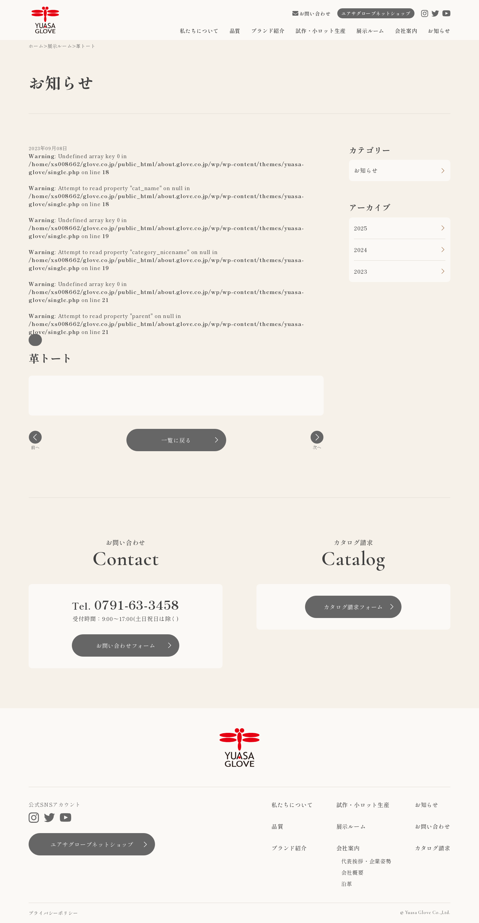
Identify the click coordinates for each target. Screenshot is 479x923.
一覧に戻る (176, 440)
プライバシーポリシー (53, 913)
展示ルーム (370, 31)
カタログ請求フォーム (353, 607)
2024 (360, 249)
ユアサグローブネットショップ (92, 844)
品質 (235, 31)
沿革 (347, 884)
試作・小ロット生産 (320, 31)
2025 (360, 228)
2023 (360, 271)
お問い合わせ (432, 826)
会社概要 (352, 872)
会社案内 (406, 31)
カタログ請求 (432, 848)
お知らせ (439, 31)
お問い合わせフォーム (125, 645)
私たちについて (199, 31)
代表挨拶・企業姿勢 (366, 861)
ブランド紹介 (268, 31)
